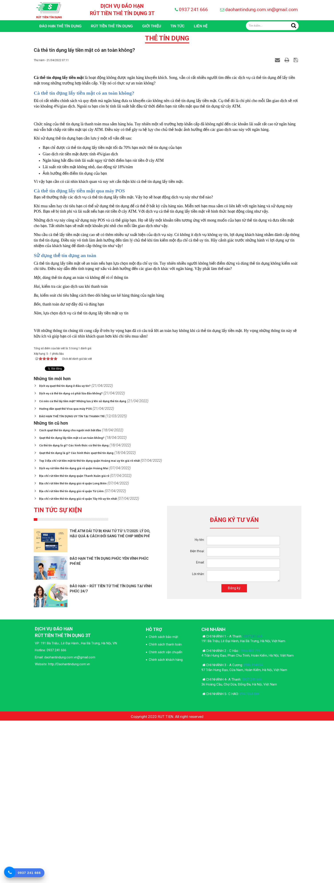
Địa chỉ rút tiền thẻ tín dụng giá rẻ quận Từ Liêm (71, 653)
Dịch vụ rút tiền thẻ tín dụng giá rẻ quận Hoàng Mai (73, 630)
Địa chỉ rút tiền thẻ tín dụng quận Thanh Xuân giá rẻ (74, 638)
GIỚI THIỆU (151, 26)
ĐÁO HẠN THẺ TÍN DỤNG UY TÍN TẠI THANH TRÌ (72, 579)
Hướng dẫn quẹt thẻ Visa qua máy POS (65, 571)
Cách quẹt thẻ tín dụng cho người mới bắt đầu (70, 592)
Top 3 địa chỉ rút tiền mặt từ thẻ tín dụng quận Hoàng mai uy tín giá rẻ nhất (89, 623)
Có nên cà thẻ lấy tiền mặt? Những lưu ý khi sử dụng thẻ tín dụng (82, 563)
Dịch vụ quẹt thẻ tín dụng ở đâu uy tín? (65, 548)
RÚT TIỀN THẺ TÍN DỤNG (112, 26)
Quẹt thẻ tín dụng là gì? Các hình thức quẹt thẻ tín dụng (76, 615)
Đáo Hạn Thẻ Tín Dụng (60, 26)
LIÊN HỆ (200, 26)
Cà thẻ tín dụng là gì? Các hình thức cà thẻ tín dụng (74, 607)
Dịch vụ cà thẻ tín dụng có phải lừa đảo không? (71, 556)
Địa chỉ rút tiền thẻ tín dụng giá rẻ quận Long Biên (73, 646)
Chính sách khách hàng (166, 822)
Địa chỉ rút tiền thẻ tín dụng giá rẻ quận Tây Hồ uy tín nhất (78, 661)
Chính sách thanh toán (165, 807)
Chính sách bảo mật (163, 799)
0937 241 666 (193, 9)
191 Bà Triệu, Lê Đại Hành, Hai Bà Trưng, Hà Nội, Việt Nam (243, 803)
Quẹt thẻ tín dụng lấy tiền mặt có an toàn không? (71, 600)
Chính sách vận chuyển (165, 815)
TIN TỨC (177, 26)
